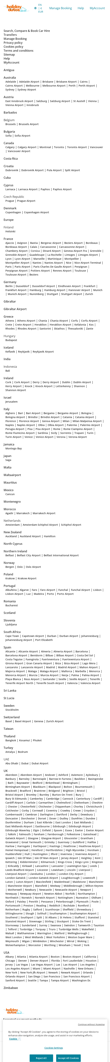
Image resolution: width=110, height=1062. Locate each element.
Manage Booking (60, 8)
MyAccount (97, 8)
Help (81, 8)
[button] (39, 8)
